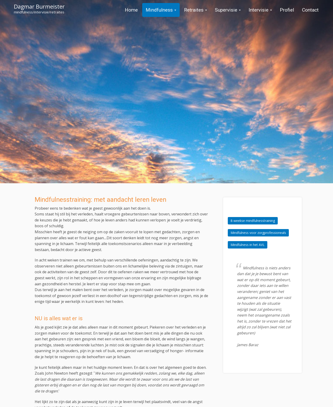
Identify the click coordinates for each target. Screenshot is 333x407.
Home (131, 10)
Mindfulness (161, 10)
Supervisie (228, 10)
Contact (310, 10)
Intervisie (260, 10)
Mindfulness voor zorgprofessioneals (258, 232)
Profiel (287, 10)
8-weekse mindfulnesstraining (253, 220)
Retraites (195, 10)
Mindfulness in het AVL (248, 244)
